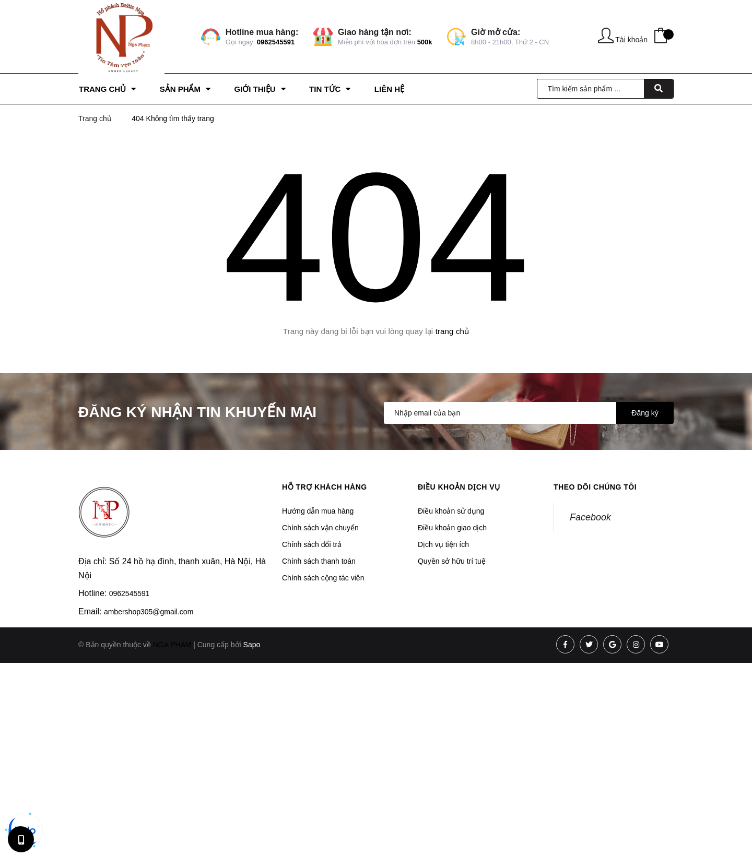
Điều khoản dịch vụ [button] (459, 487)
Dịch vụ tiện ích (443, 544)
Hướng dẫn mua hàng (318, 511)
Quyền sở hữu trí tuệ (452, 561)
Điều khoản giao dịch (452, 528)
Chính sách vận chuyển (320, 528)
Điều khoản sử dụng (451, 511)
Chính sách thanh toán (319, 561)
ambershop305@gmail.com (148, 612)
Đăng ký (644, 413)
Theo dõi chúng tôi (595, 487)
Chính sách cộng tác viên (323, 578)
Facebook (590, 517)
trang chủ (452, 331)
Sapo (252, 644)
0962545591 (276, 42)
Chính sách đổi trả (312, 544)
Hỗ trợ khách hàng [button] (324, 487)
